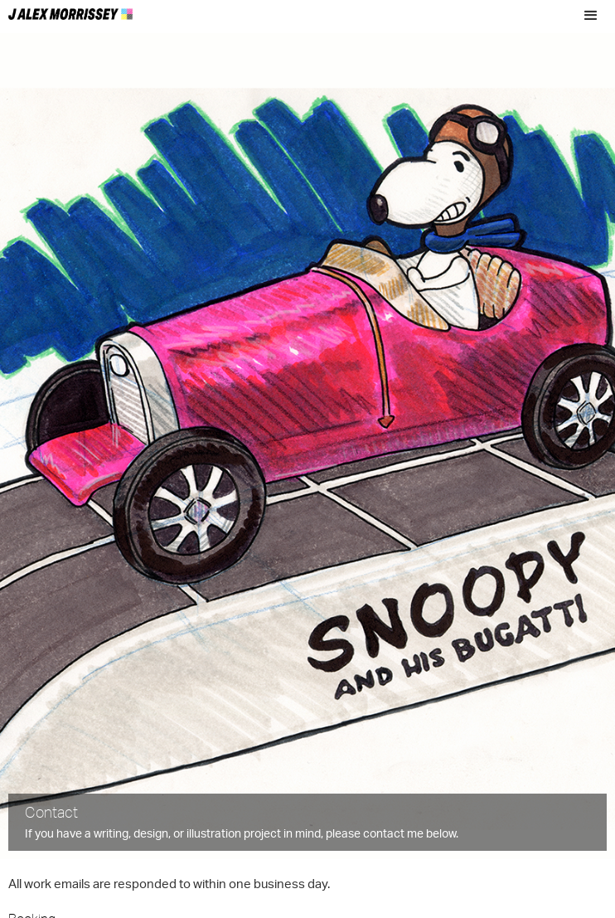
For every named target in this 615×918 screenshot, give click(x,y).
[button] (591, 16)
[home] (70, 10)
